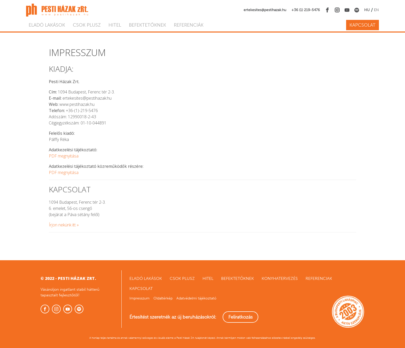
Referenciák (189, 25)
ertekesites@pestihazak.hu (265, 10)
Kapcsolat (362, 25)
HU (367, 10)
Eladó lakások (47, 25)
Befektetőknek (147, 25)
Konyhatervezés (280, 278)
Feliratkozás (240, 317)
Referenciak (319, 278)
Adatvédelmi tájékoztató (196, 298)
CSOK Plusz (87, 25)
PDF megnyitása (64, 156)
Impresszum (139, 298)
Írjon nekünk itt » (64, 225)
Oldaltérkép (163, 298)
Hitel (114, 25)
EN (376, 10)
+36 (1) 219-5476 (305, 10)
